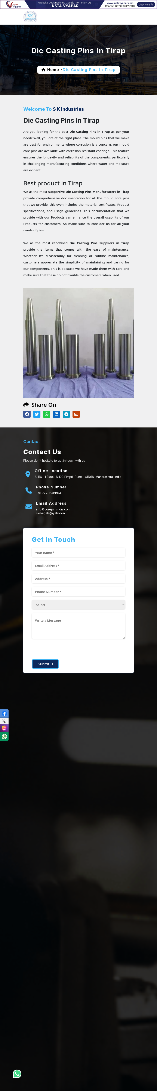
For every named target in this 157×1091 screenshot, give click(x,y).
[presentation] (64, 651)
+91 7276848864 (48, 493)
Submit (45, 664)
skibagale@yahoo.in (50, 513)
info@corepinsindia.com (53, 509)
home (53, 69)
